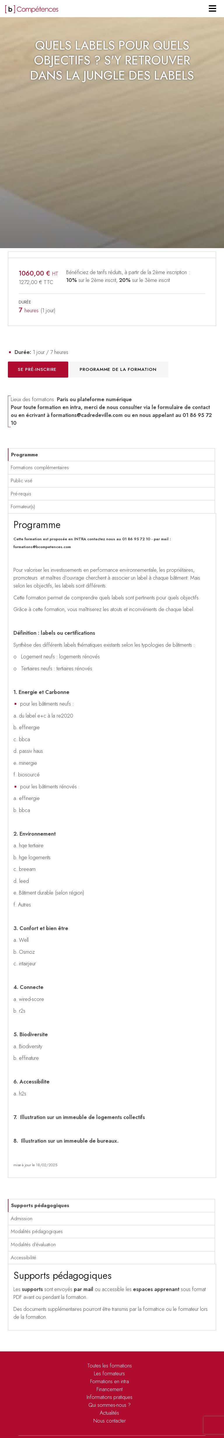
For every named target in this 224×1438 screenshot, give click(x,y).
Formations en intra (109, 1381)
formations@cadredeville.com (87, 415)
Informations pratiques (109, 1397)
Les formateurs (109, 1373)
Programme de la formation (118, 369)
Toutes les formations (109, 1365)
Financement (110, 1389)
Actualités (109, 1413)
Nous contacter (109, 1421)
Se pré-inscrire (37, 369)
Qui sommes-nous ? (109, 1405)
